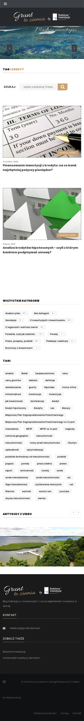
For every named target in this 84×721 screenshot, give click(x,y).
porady (25, 463)
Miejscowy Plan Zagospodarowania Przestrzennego (34, 415)
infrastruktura (13, 394)
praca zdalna (44, 463)
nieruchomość (44, 435)
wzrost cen (45, 491)
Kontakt (77, 713)
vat (71, 484)
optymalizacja (35, 449)
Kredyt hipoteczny (15, 408)
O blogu (64, 713)
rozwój (45, 470)
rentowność (27, 470)
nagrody (70, 428)
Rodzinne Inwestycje (14, 651)
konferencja (37, 401)
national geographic (16, 435)
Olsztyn (72, 442)
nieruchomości (13, 442)
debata (33, 380)
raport (8, 470)
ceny (65, 373)
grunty (32, 387)
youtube (64, 491)
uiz (69, 477)
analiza (9, 373)
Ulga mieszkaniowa (16, 484)
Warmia (9, 491)
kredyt (55, 401)
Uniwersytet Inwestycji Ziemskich (21, 658)
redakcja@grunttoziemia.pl (25, 628)
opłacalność (12, 449)
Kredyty (38, 408)
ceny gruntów (13, 380)
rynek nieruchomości (47, 477)
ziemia (42, 498)
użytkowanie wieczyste (48, 484)
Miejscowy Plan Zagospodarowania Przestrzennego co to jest (40, 422)
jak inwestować (14, 401)
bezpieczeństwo (44, 373)
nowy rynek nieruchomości (45, 442)
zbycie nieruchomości (17, 498)
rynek (60, 470)
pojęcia (9, 463)
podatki (61, 456)
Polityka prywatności (45, 713)
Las (52, 408)
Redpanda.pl (13, 697)
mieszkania (11, 428)
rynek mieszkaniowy (16, 477)
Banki (25, 373)
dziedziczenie (13, 387)
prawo (63, 463)
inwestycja (35, 394)
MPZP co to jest (48, 428)
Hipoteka (49, 387)
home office (69, 387)
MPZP (29, 428)
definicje (50, 380)
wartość (26, 491)
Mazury (66, 408)
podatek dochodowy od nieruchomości (27, 456)
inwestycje (55, 394)
